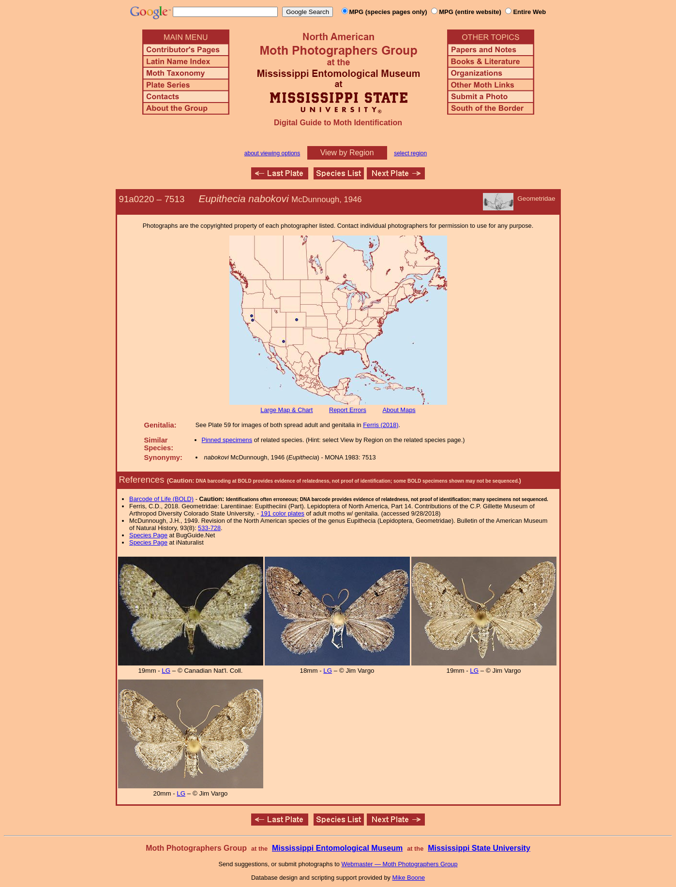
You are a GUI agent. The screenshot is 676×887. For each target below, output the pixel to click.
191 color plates (282, 513)
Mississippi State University (479, 848)
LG (166, 670)
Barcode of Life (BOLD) (161, 499)
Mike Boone (408, 877)
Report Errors (347, 410)
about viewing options (272, 153)
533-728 (209, 528)
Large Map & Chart (286, 410)
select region (410, 153)
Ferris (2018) (380, 425)
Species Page (148, 535)
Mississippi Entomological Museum (337, 848)
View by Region (347, 152)
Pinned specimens (227, 440)
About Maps (398, 410)
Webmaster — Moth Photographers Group (399, 864)
